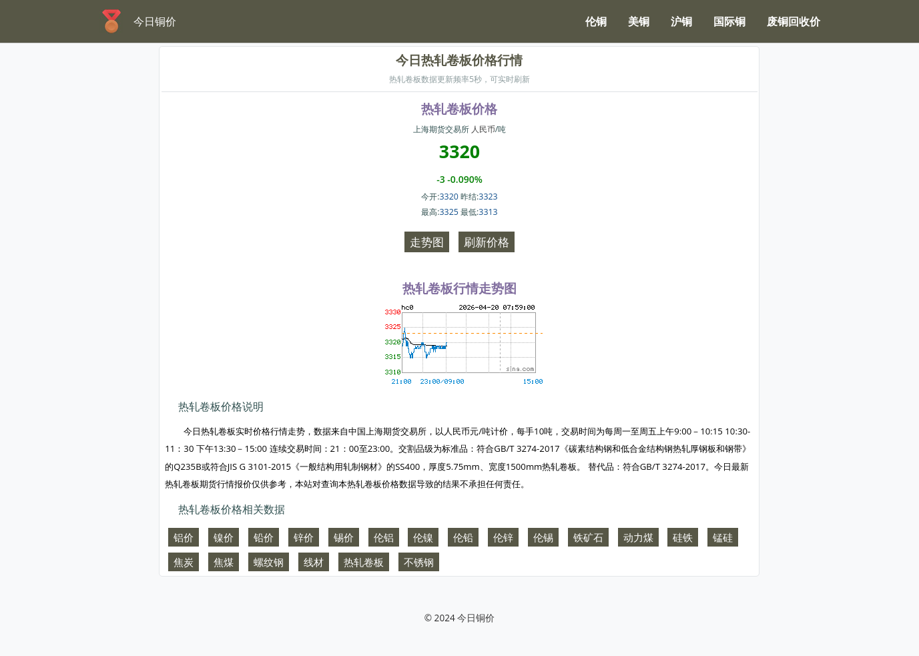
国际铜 (729, 21)
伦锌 (503, 537)
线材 (314, 562)
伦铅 (463, 537)
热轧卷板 (364, 562)
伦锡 (543, 537)
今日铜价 (476, 617)
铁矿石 (588, 537)
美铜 (638, 21)
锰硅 (723, 537)
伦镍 (423, 537)
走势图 (427, 242)
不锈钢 (419, 562)
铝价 (184, 537)
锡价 (344, 537)
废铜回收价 (793, 21)
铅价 (264, 537)
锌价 (304, 537)
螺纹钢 (269, 562)
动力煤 (638, 537)
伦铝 (384, 537)
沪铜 (681, 21)
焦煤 (224, 562)
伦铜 (596, 21)
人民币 (483, 129)
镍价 (224, 537)
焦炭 (184, 562)
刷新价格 (486, 242)
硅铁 (683, 537)
